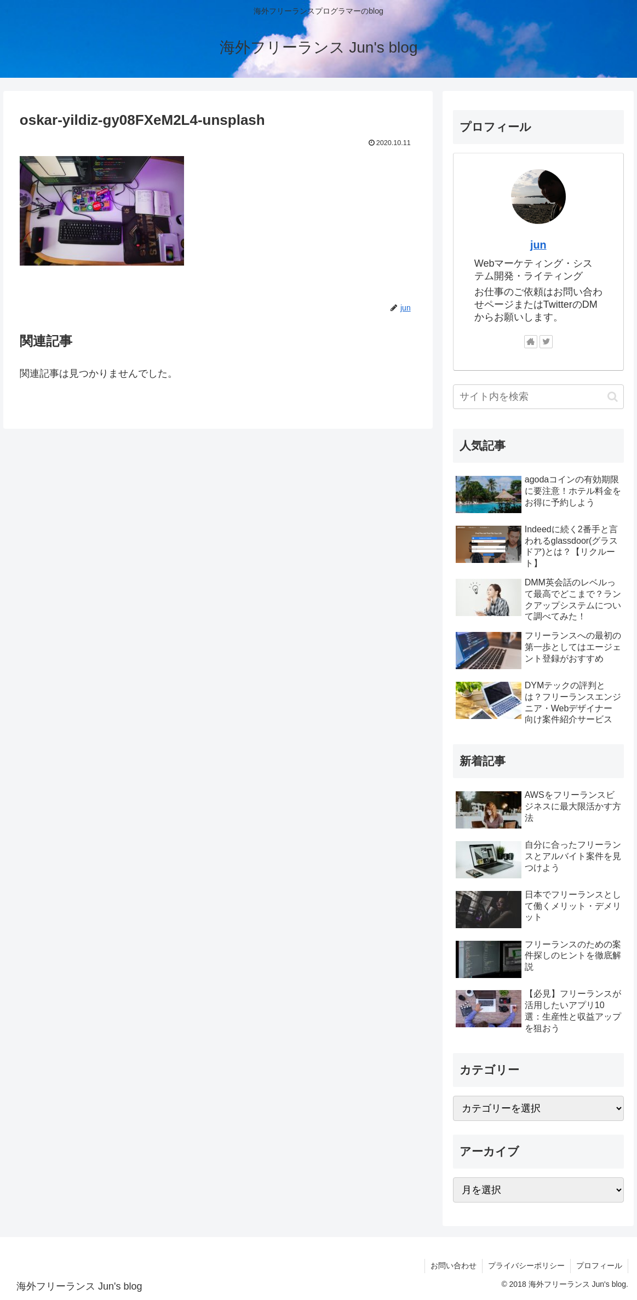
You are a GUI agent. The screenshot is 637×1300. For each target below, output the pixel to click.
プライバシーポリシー (526, 1265)
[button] (612, 396)
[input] (538, 396)
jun (538, 245)
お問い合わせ (454, 1265)
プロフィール (599, 1265)
